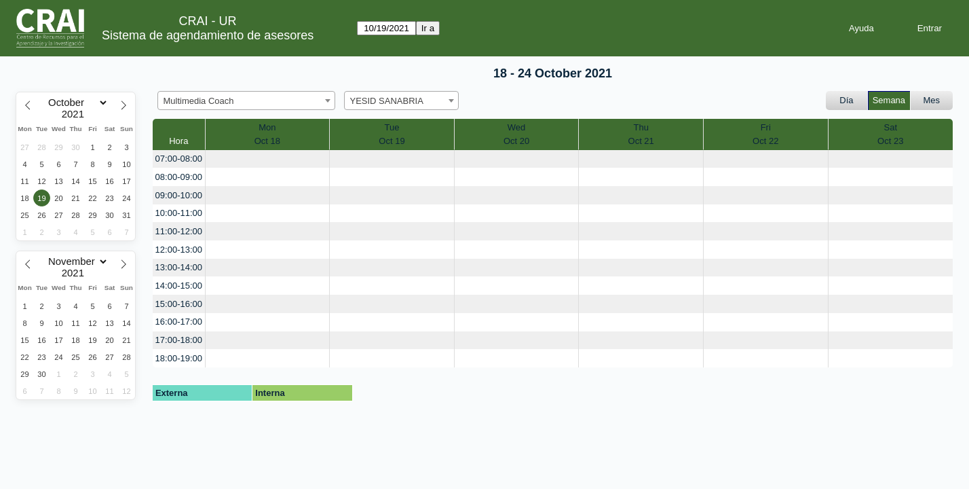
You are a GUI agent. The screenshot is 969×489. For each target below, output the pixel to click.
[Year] (76, 114)
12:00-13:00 (178, 249)
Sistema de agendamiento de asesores (208, 35)
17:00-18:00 (178, 340)
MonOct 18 (267, 134)
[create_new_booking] (268, 159)
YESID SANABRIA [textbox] (386, 101)
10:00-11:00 (178, 213)
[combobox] (246, 100)
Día (846, 100)
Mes (932, 100)
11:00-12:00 (178, 231)
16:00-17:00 (178, 321)
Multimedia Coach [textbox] (199, 101)
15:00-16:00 (178, 304)
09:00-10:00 (178, 195)
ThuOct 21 (641, 134)
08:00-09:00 (178, 177)
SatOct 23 (890, 134)
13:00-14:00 (178, 267)
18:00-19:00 (178, 358)
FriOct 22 (765, 134)
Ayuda (861, 28)
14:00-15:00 (178, 285)
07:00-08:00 (178, 158)
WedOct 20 (516, 134)
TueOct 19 (391, 134)
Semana (889, 100)
